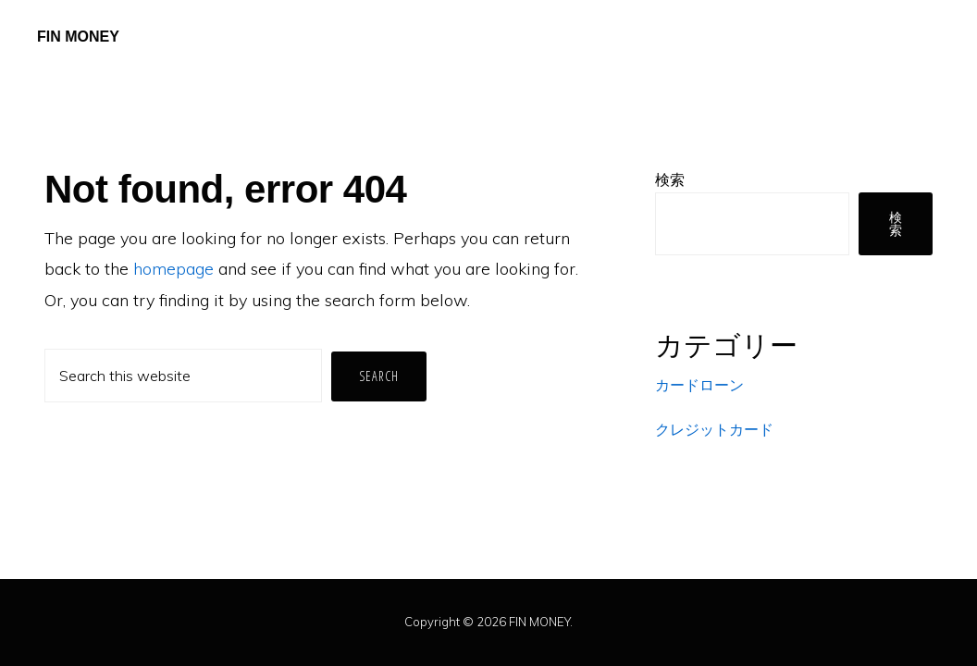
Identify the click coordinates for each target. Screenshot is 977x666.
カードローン (699, 385)
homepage (173, 268)
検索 (670, 179)
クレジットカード (714, 429)
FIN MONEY (78, 36)
